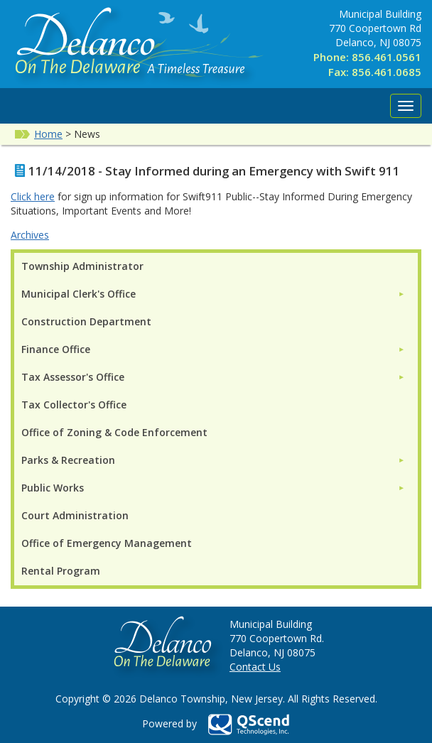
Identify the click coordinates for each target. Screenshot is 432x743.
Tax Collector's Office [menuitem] (73, 404)
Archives (30, 235)
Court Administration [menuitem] (75, 515)
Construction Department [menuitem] (86, 321)
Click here (33, 196)
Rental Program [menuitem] (60, 570)
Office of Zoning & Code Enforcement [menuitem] (114, 432)
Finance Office (55, 349)
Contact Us (255, 666)
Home (48, 134)
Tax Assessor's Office (72, 377)
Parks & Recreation (68, 460)
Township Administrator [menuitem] (82, 266)
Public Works (52, 487)
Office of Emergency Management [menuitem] (106, 543)
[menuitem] (213, 294)
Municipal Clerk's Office (78, 293)
